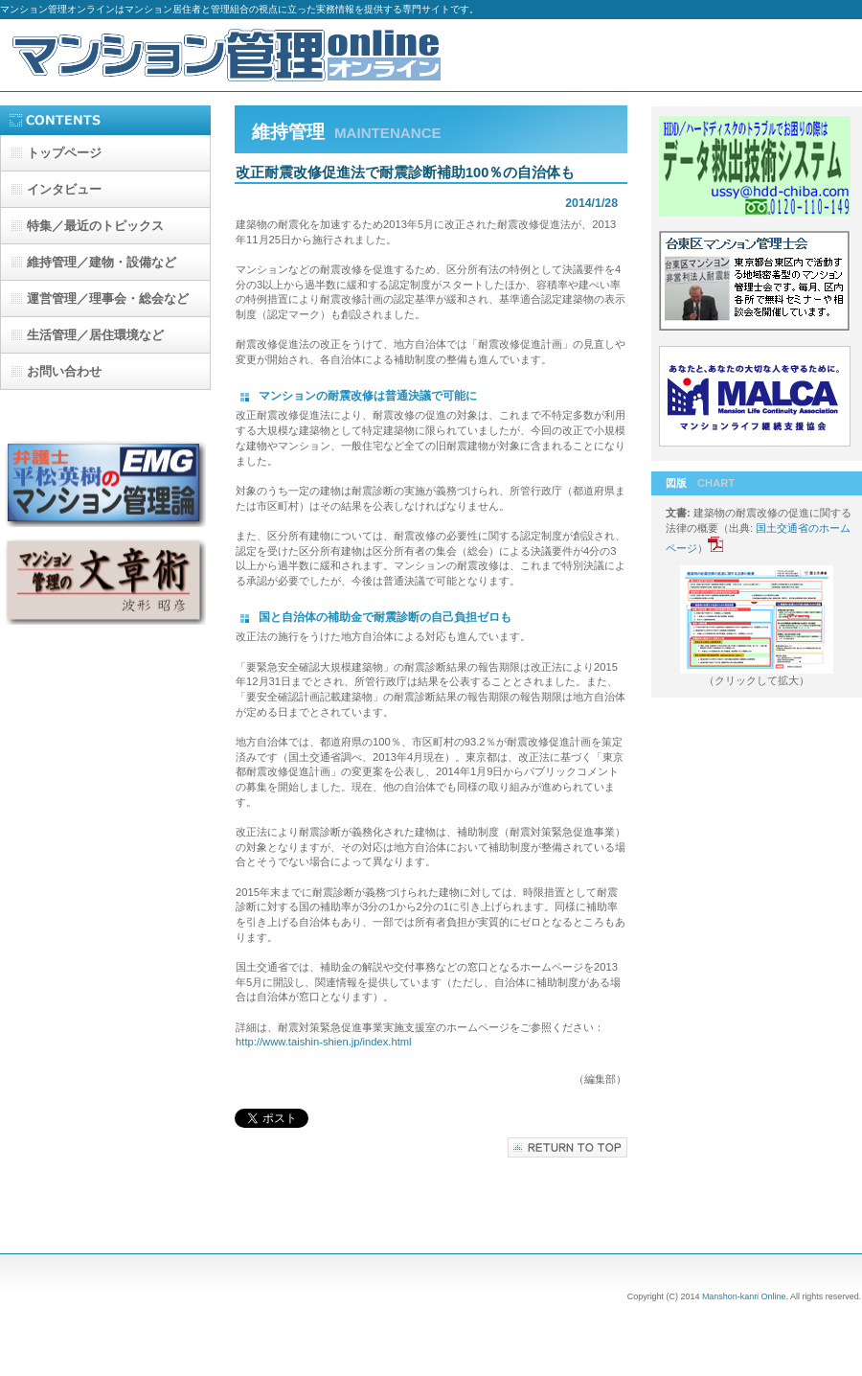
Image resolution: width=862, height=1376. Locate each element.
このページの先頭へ (567, 1147)
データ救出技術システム (757, 168)
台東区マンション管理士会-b (757, 283)
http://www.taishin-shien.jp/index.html (323, 1041)
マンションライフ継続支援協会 (757, 398)
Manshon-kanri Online (744, 1296)
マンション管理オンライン (230, 55)
